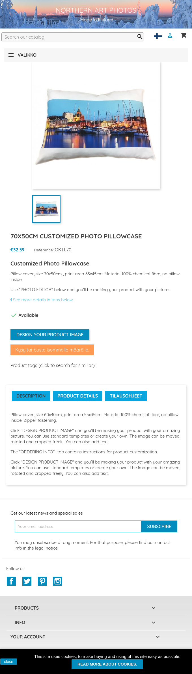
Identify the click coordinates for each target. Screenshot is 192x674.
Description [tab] (31, 396)
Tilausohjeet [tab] (126, 396)
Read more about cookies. (107, 664)
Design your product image (50, 335)
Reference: (44, 250)
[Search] (72, 36)
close (8, 661)
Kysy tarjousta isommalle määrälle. (52, 350)
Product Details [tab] (78, 396)
